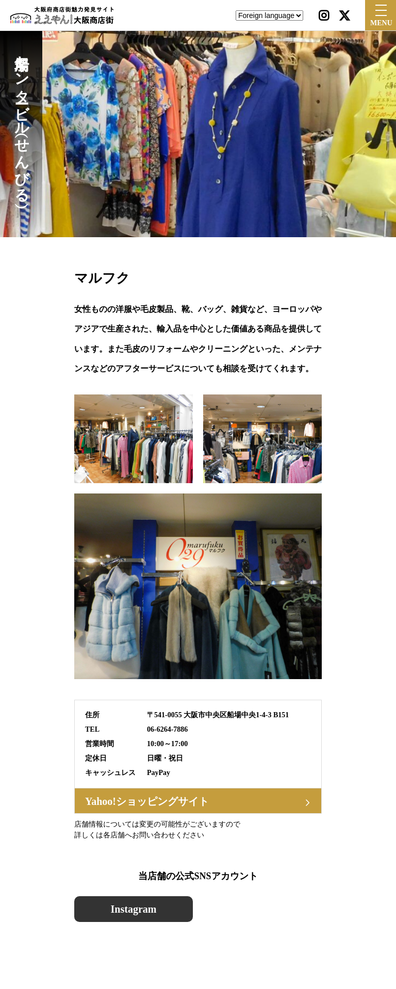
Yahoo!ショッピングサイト (147, 801)
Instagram (134, 909)
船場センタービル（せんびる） (21, 120)
